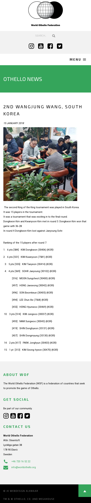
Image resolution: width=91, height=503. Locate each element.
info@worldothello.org (19, 467)
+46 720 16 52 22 (16, 461)
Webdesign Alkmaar (24, 491)
